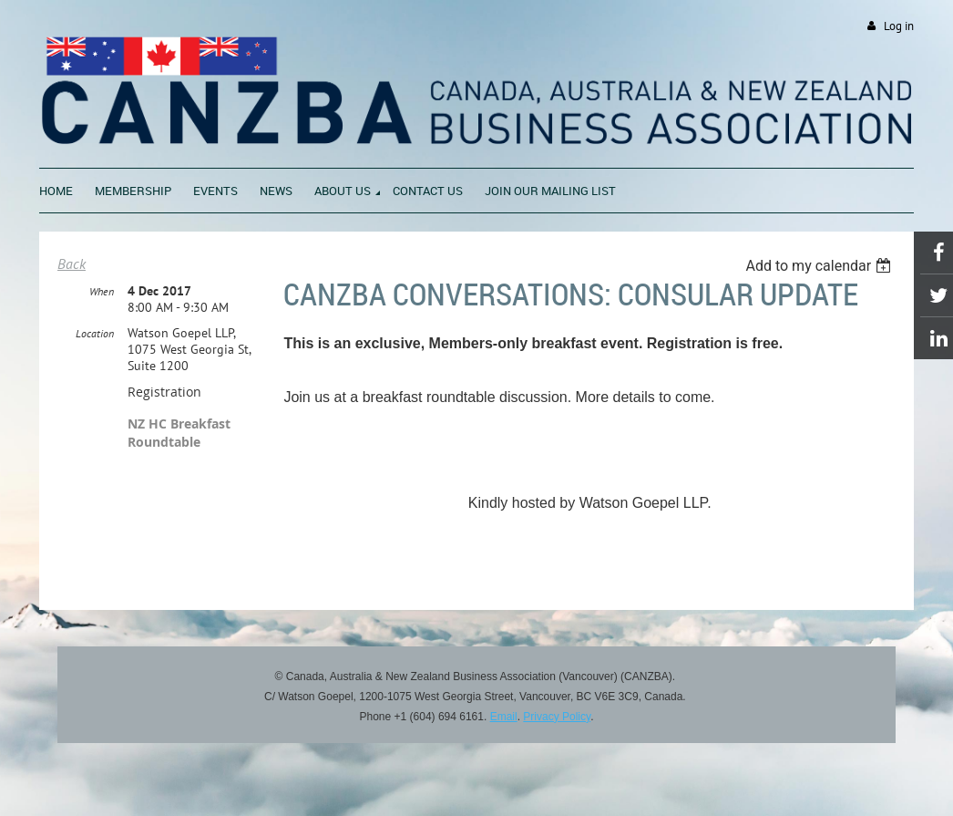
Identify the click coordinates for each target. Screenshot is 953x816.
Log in (899, 26)
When (101, 291)
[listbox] (820, 265)
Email (503, 716)
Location (95, 333)
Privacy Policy (556, 716)
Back (71, 263)
